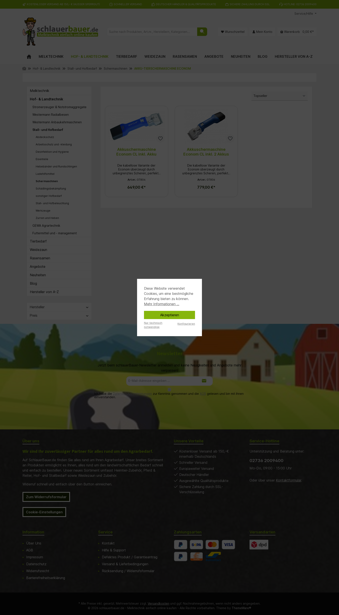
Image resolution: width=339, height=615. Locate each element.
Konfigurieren (186, 323)
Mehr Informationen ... (161, 304)
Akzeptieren (169, 315)
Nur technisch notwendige (153, 325)
